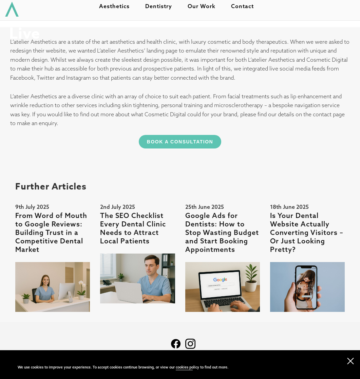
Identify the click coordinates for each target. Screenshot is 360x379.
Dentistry (162, 8)
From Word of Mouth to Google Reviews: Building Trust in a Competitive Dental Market (51, 232)
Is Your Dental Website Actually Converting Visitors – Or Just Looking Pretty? (306, 232)
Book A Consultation (180, 141)
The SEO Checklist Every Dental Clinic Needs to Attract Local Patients (133, 228)
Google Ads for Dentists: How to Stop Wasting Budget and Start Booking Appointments (222, 232)
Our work (205, 8)
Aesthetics (117, 8)
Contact (245, 8)
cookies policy (187, 367)
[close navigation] (350, 360)
